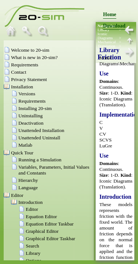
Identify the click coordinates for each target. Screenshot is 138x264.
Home (109, 14)
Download (114, 26)
